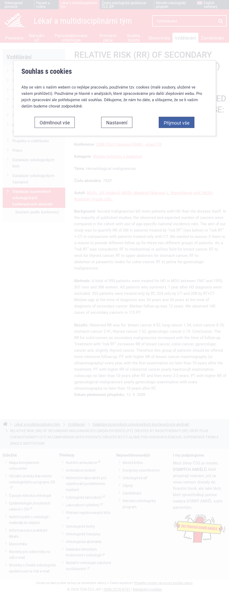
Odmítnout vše (55, 121)
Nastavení (116, 121)
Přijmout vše (176, 122)
